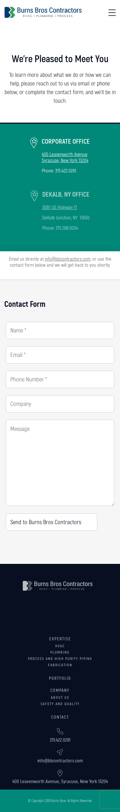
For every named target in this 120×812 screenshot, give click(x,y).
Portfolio (60, 697)
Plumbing (60, 672)
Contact (60, 736)
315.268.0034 (67, 228)
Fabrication (60, 684)
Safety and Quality (60, 723)
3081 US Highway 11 (59, 207)
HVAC (60, 665)
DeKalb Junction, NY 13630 (65, 217)
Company (60, 709)
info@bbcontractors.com (67, 256)
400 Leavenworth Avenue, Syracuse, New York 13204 (60, 793)
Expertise (60, 658)
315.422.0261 (65, 170)
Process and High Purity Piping (60, 678)
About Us (60, 717)
